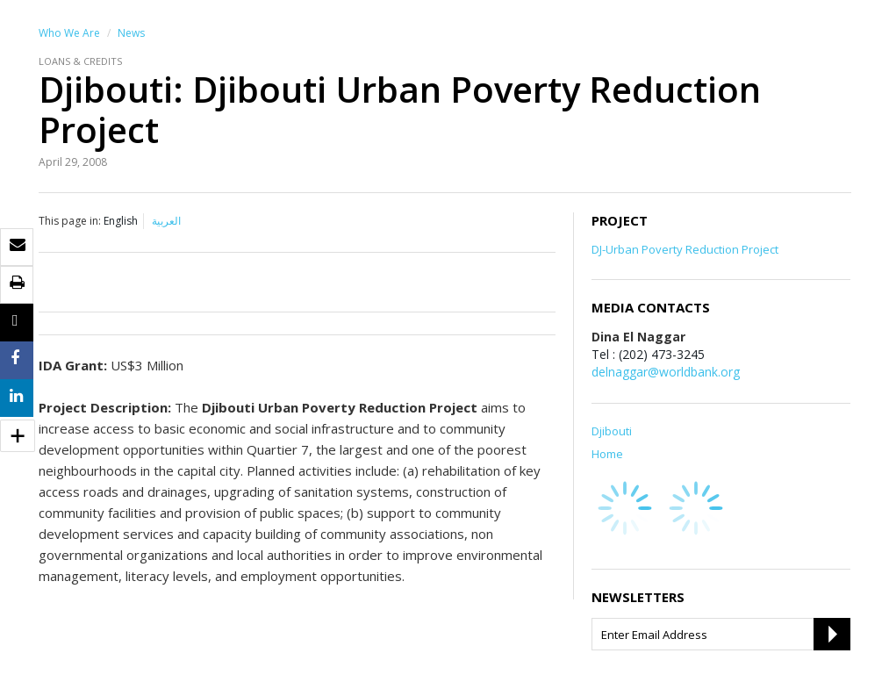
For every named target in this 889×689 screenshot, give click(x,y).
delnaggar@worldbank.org (665, 371)
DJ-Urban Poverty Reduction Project (684, 249)
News (131, 32)
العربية (166, 220)
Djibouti (611, 431)
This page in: (70, 220)
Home (607, 454)
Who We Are (69, 32)
